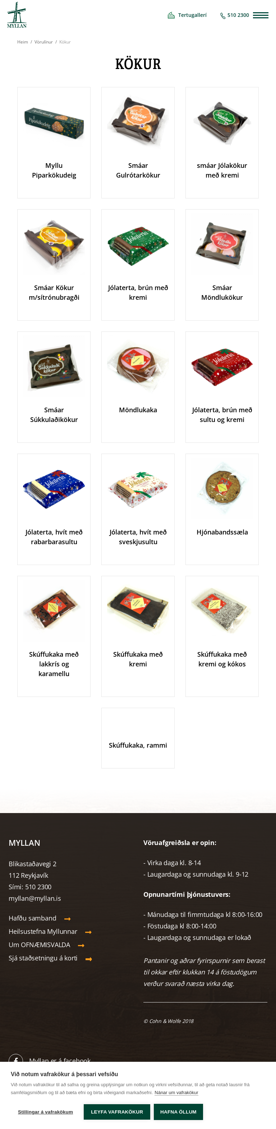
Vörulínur (43, 42)
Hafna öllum (178, 1112)
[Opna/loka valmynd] (260, 15)
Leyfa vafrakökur (117, 1112)
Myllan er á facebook (60, 1060)
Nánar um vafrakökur (176, 1092)
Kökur (65, 42)
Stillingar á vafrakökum (45, 1112)
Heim (22, 42)
